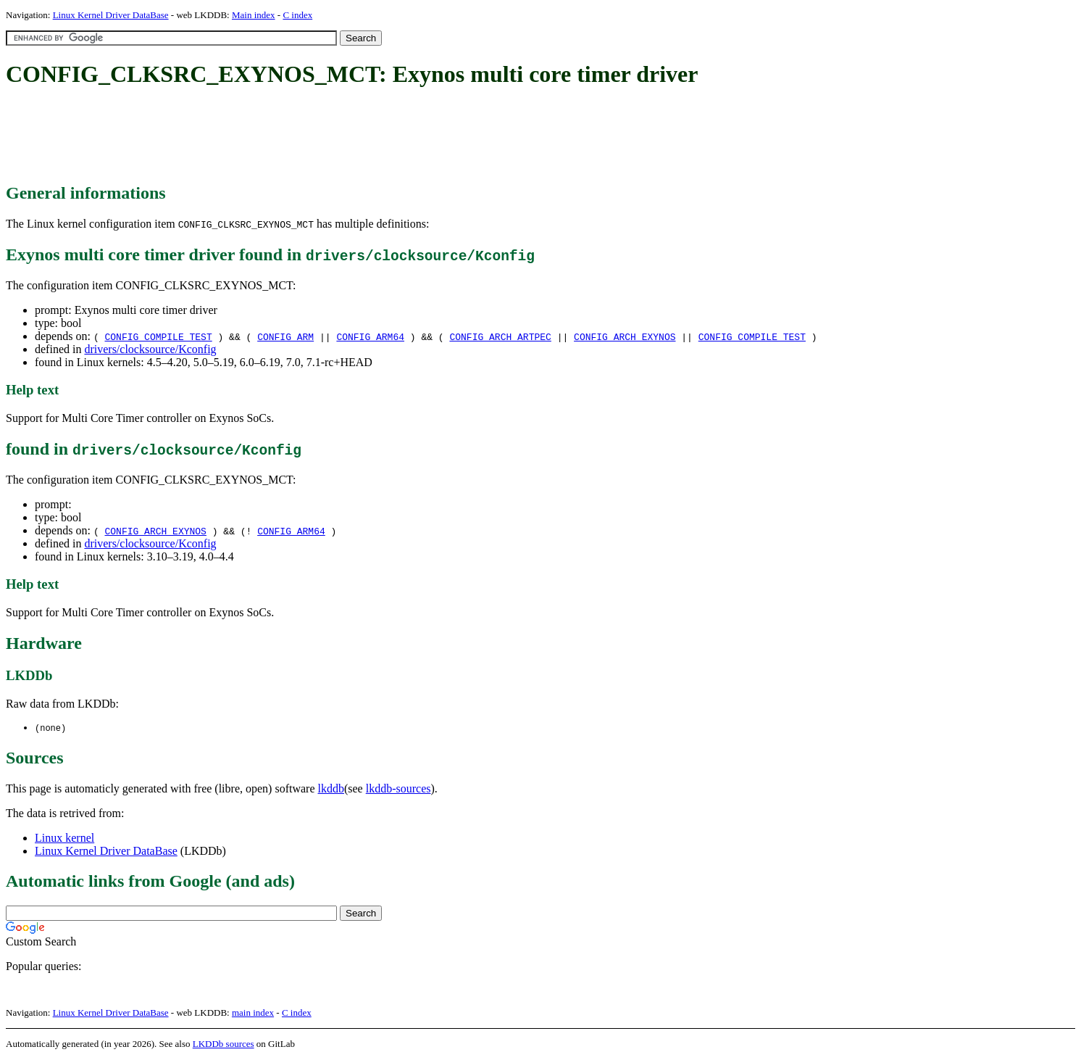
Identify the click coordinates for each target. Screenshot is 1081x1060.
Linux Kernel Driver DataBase (111, 14)
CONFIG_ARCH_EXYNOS (624, 336)
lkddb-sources (398, 789)
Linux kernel (64, 838)
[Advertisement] (269, 136)
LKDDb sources (223, 1044)
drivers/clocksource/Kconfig (150, 349)
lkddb (331, 789)
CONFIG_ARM (285, 336)
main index (253, 1013)
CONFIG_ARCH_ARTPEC (500, 336)
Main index (253, 14)
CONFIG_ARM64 (370, 336)
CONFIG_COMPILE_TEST (158, 336)
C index (297, 14)
